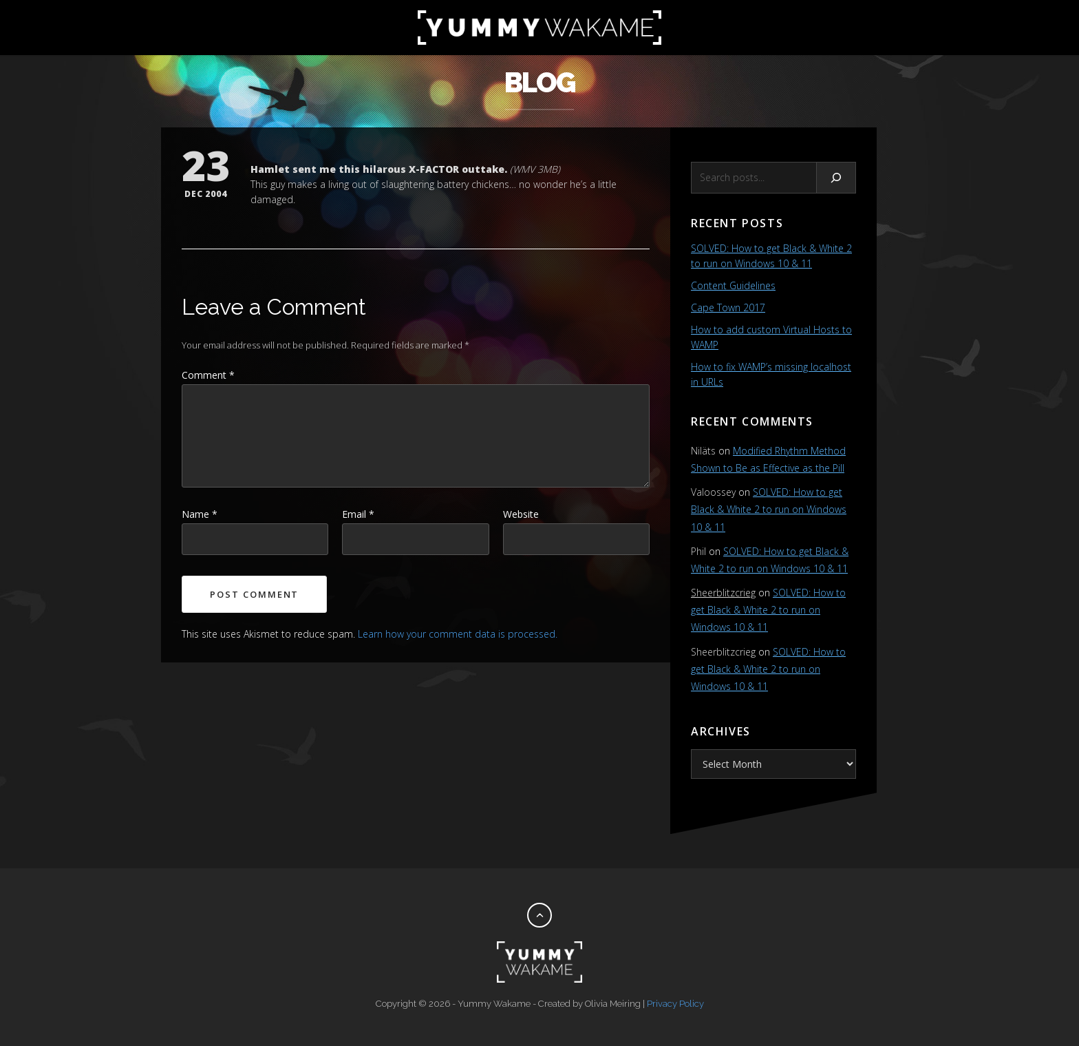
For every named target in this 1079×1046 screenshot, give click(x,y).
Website (521, 514)
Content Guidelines (733, 285)
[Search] (836, 177)
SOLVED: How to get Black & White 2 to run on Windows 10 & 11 (768, 509)
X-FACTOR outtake (456, 169)
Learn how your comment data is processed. (457, 633)
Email (358, 514)
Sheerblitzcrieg (723, 592)
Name (199, 514)
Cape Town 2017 (728, 307)
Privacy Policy (675, 1003)
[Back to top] (539, 915)
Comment (208, 374)
